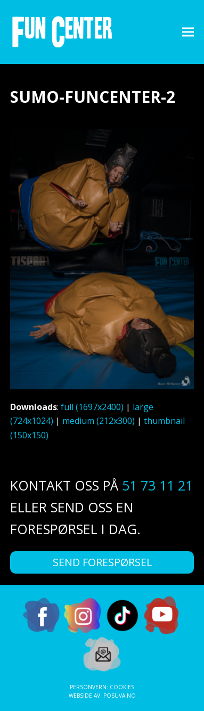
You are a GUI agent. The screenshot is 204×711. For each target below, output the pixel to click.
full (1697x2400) (92, 407)
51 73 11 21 (157, 485)
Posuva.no (119, 695)
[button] (188, 31)
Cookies (122, 687)
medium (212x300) (98, 421)
